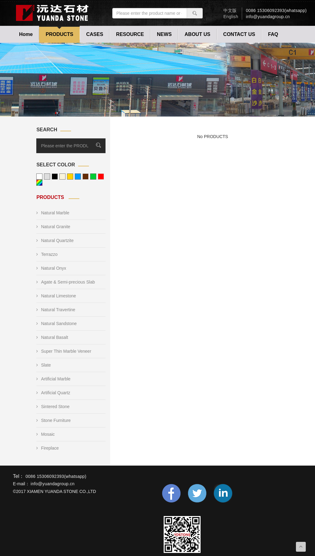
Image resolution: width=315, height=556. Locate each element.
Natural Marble (52, 212)
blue (78, 176)
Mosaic (45, 434)
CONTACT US (239, 34)
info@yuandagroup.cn (268, 16)
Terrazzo (47, 254)
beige (62, 176)
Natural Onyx (51, 268)
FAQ (273, 34)
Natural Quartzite (55, 240)
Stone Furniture (53, 420)
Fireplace (47, 448)
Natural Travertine (55, 309)
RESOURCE (130, 34)
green (93, 176)
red (101, 176)
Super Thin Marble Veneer (63, 351)
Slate (43, 365)
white (39, 176)
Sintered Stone (53, 406)
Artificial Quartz (53, 392)
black (55, 176)
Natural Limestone (56, 295)
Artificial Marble (53, 378)
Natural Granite (53, 226)
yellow (70, 176)
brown (85, 176)
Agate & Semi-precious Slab (65, 282)
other (39, 183)
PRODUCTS (59, 34)
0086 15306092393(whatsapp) (276, 10)
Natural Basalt (52, 337)
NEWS (164, 34)
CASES (94, 34)
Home (26, 34)
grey (47, 176)
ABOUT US (197, 34)
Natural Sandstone (56, 323)
